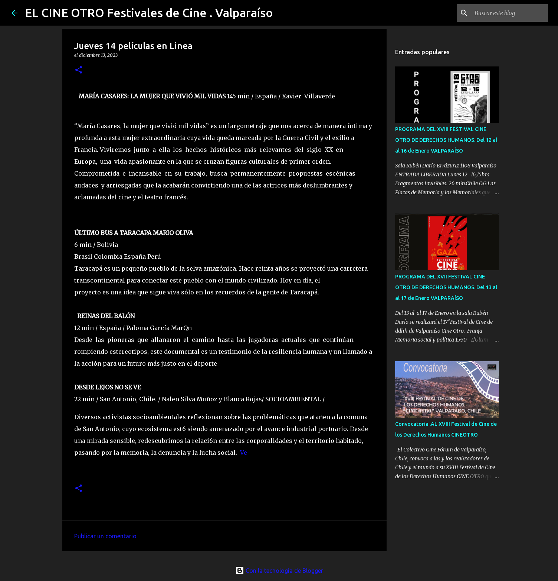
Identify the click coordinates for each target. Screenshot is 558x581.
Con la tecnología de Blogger (279, 570)
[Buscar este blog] (509, 13)
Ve (243, 452)
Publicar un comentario (105, 536)
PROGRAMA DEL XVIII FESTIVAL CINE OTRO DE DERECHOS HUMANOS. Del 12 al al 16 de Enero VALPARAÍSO (446, 140)
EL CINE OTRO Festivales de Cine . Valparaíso (149, 12)
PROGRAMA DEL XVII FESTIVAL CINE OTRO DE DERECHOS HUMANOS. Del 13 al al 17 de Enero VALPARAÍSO (446, 287)
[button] (78, 70)
